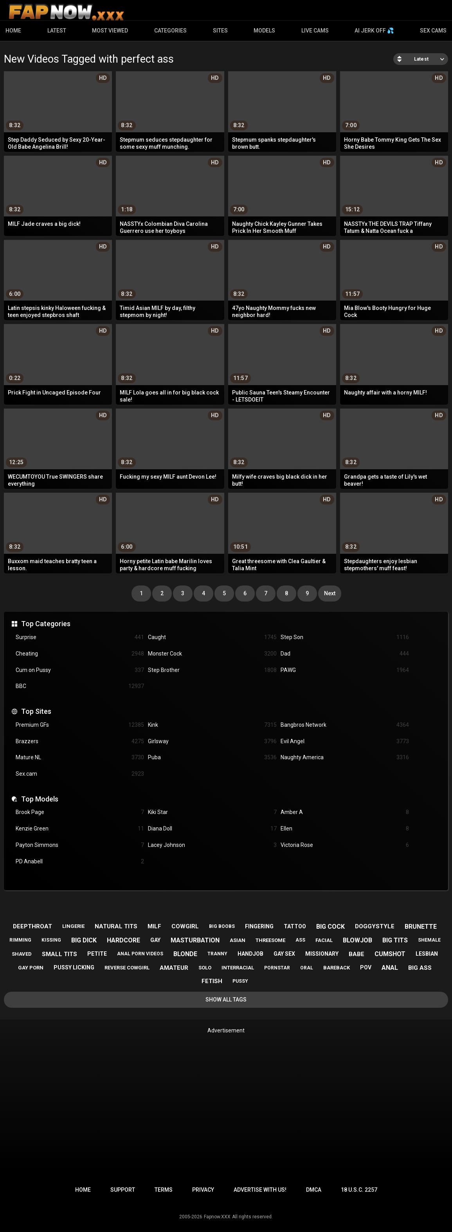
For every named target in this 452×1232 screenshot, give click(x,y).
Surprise (80, 637)
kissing (51, 940)
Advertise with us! (260, 1190)
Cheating (80, 653)
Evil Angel (345, 741)
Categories (170, 30)
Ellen (345, 828)
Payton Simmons (80, 845)
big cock (330, 926)
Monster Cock (212, 653)
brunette (421, 926)
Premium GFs (80, 725)
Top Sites (36, 711)
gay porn (30, 968)
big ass (420, 967)
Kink (212, 725)
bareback (336, 968)
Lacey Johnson (212, 845)
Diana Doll (212, 828)
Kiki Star (212, 812)
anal (390, 967)
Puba (212, 757)
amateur (174, 967)
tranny (217, 953)
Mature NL (80, 757)
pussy (240, 981)
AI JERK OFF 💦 (374, 30)
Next (329, 593)
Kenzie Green (80, 828)
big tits (395, 940)
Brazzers (80, 741)
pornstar (277, 968)
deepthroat (32, 926)
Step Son (345, 637)
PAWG (345, 670)
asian (237, 940)
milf (154, 926)
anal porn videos (140, 953)
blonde (185, 954)
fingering (259, 926)
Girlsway (212, 741)
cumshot (390, 954)
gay (155, 940)
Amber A (345, 812)
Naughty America (345, 757)
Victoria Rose (345, 845)
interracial (237, 968)
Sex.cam (80, 774)
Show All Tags (226, 999)
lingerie (73, 926)
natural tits (116, 926)
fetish (212, 981)
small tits (59, 954)
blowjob (357, 940)
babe (356, 954)
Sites (220, 30)
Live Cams (315, 30)
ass (300, 940)
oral (306, 968)
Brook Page (80, 812)
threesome (270, 940)
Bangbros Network (345, 725)
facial (324, 940)
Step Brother (212, 670)
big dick (84, 940)
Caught (212, 637)
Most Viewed (110, 30)
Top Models (39, 799)
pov (365, 967)
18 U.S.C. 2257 (359, 1190)
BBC (80, 686)
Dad (345, 653)
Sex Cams (433, 30)
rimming (20, 940)
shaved (22, 954)
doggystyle (374, 926)
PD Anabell (80, 861)
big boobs (222, 926)
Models (264, 30)
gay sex (284, 954)
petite (97, 954)
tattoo (295, 926)
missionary (322, 954)
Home (13, 30)
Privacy (203, 1190)
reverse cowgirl (126, 968)
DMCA (313, 1190)
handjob (250, 954)
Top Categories (45, 624)
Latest (56, 30)
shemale (429, 940)
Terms (164, 1190)
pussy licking (74, 967)
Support (122, 1190)
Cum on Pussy (80, 670)
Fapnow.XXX (217, 1216)
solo (204, 968)
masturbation (195, 940)
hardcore (123, 940)
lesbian (427, 954)
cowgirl (185, 926)
